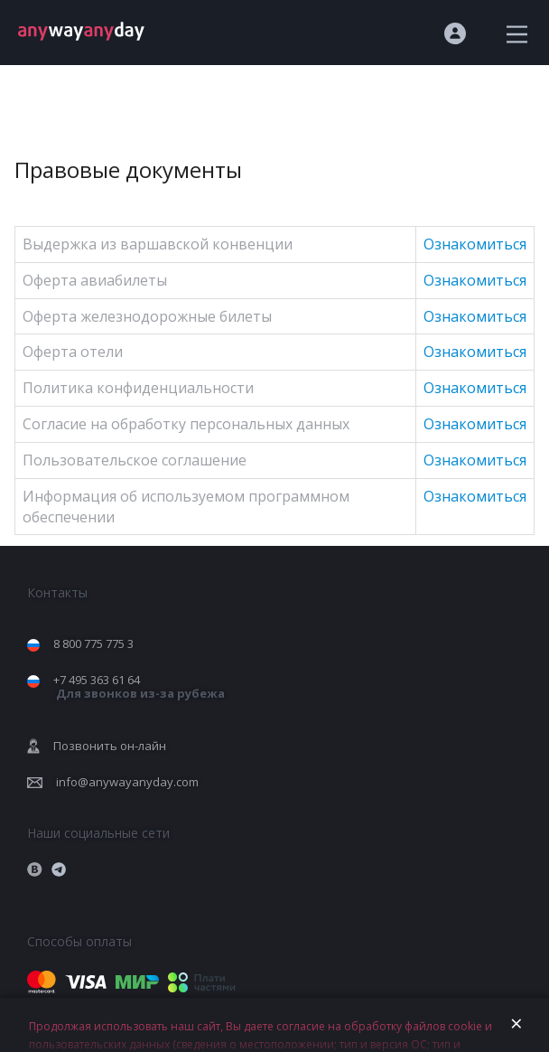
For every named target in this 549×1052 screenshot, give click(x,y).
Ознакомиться (474, 244)
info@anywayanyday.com (127, 782)
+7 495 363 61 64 (139, 686)
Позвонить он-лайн (109, 745)
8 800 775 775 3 (93, 643)
